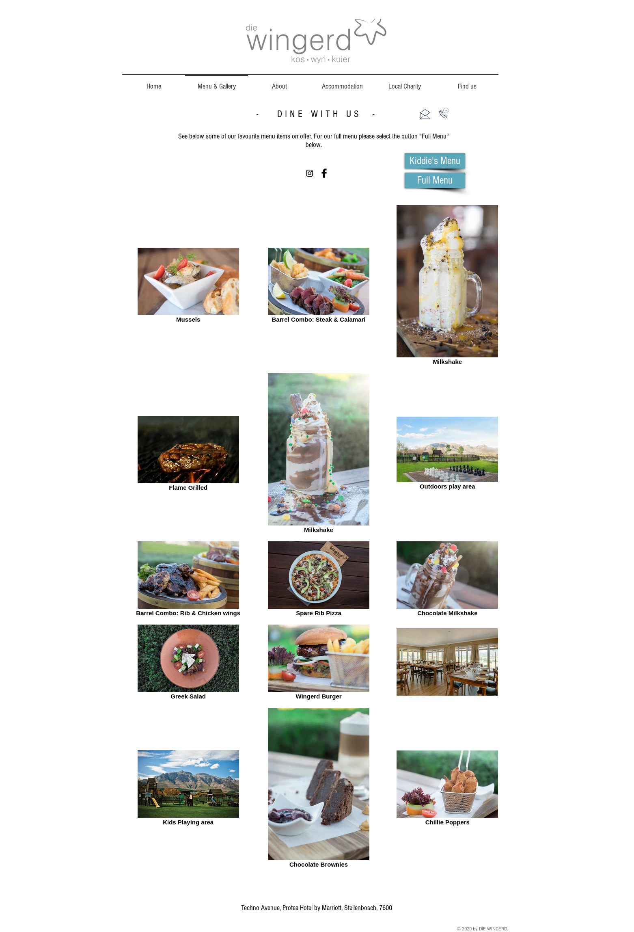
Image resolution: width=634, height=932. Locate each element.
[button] (425, 114)
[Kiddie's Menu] (435, 161)
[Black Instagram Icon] (309, 173)
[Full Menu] (435, 180)
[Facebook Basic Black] (324, 173)
